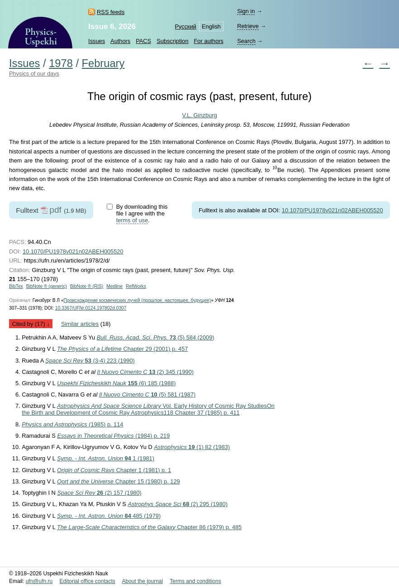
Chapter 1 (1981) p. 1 (114, 470)
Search (246, 41)
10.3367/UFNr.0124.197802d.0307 (91, 308)
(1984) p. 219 (113, 435)
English (211, 26)
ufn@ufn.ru (39, 581)
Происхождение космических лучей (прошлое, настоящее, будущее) (137, 300)
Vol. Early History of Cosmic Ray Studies (148, 409)
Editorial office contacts (87, 581)
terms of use (132, 220)
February (103, 63)
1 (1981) (105, 458)
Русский (185, 26)
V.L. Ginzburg (199, 115)
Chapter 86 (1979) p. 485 (149, 527)
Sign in (246, 11)
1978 (61, 63)
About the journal (142, 581)
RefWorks (136, 286)
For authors (208, 41)
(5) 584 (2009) (155, 337)
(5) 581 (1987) (147, 394)
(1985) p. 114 (72, 424)
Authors (120, 41)
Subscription (172, 41)
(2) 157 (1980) (99, 492)
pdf (55, 210)
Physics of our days (34, 73)
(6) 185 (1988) (116, 383)
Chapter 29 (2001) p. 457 (122, 348)
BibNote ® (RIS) (87, 286)
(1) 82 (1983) (192, 447)
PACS (143, 41)
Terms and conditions (195, 581)
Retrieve (248, 26)
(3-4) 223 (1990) (90, 360)
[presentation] (274, 169)
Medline (114, 286)
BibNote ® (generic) (46, 286)
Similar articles (80, 323)
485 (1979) (109, 515)
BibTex (16, 286)
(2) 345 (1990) (145, 371)
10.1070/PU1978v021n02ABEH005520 (332, 210)
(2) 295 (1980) (178, 504)
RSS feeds (110, 12)
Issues (96, 41)
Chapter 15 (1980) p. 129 (118, 481)
